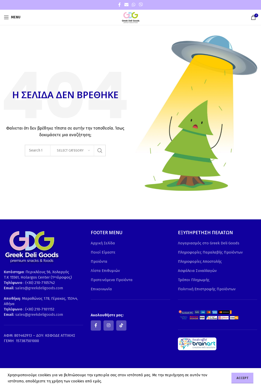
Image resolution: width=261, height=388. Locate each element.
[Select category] (72, 150)
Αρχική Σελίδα (103, 243)
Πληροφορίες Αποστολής (200, 261)
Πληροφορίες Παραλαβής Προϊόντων (210, 252)
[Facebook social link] (119, 5)
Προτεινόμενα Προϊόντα (112, 280)
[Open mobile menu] (12, 17)
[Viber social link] (141, 5)
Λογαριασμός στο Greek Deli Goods (208, 243)
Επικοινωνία (101, 289)
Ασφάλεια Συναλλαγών (197, 270)
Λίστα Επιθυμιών (105, 270)
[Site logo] (130, 17)
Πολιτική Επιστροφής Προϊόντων (207, 289)
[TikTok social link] (121, 325)
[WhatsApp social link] (133, 5)
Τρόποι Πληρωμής (194, 280)
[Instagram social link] (108, 325)
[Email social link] (126, 5)
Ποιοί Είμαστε (103, 252)
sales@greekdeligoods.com (39, 288)
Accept (242, 378)
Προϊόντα (99, 261)
